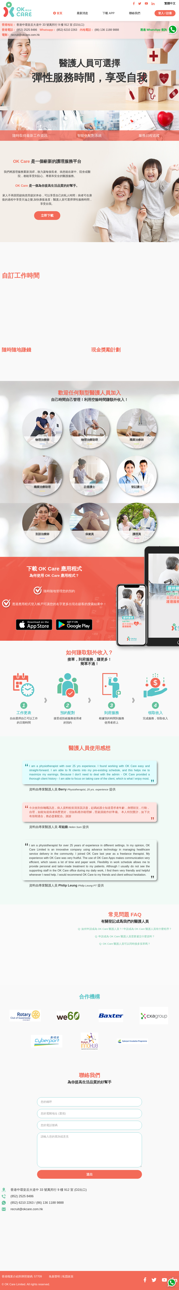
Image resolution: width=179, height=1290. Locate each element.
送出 (89, 1174)
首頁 (59, 13)
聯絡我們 (134, 13)
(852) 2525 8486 (26, 29)
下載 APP (108, 13)
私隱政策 (67, 1276)
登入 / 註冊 (165, 13)
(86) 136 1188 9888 (107, 29)
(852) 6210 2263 (67, 29)
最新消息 (82, 13)
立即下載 (47, 215)
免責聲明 (55, 1276)
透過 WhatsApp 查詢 (153, 29)
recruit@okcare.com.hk (25, 34)
